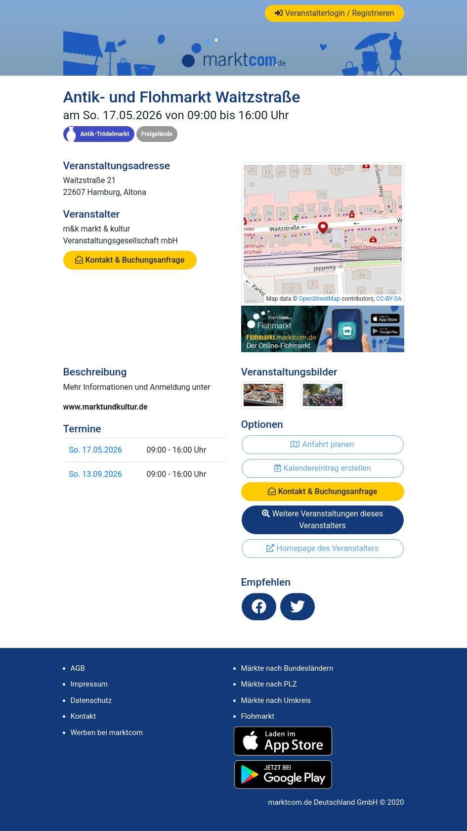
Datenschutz (91, 700)
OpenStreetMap (319, 298)
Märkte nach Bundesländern (287, 668)
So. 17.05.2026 (95, 450)
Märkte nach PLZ (269, 684)
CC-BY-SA (388, 298)
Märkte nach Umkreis (276, 700)
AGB (78, 668)
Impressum (89, 684)
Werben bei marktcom (107, 732)
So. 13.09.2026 (95, 474)
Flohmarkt (258, 716)
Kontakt (83, 716)
